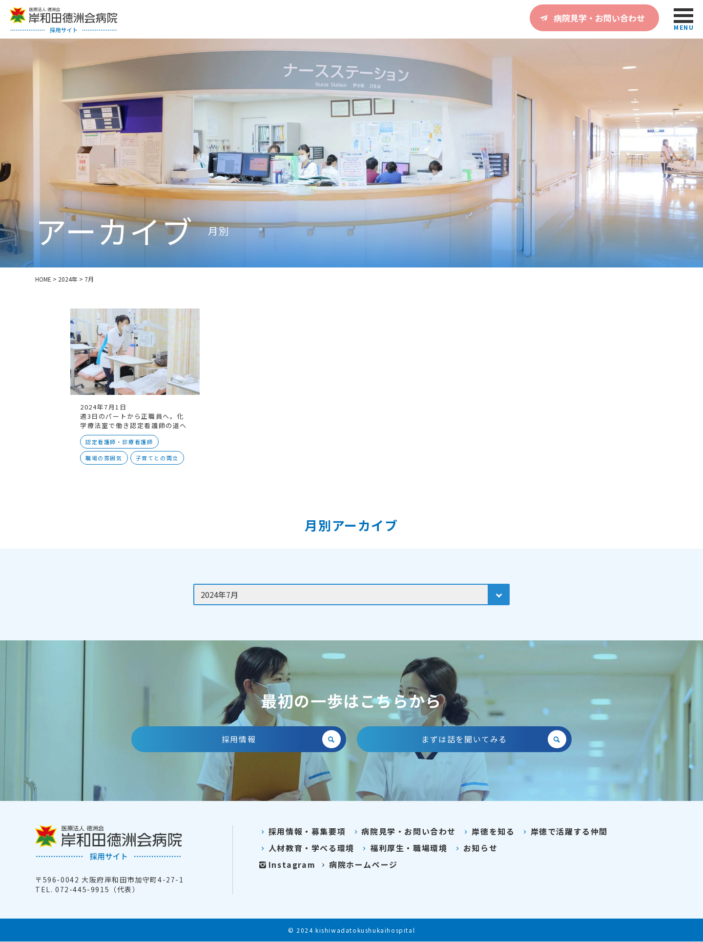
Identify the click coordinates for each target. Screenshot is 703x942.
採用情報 (281, 739)
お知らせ (475, 848)
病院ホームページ (358, 865)
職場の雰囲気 (104, 458)
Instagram (286, 865)
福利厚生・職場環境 (403, 848)
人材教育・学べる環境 (305, 848)
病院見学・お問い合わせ (590, 17)
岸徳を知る (488, 832)
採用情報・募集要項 (301, 832)
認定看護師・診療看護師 (119, 442)
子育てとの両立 (157, 458)
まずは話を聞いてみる (493, 739)
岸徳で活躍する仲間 (563, 832)
